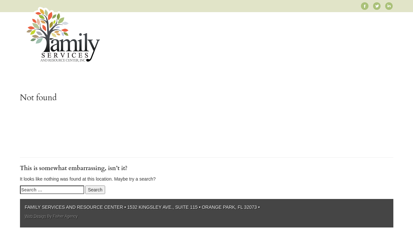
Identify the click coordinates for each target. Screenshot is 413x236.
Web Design (35, 216)
